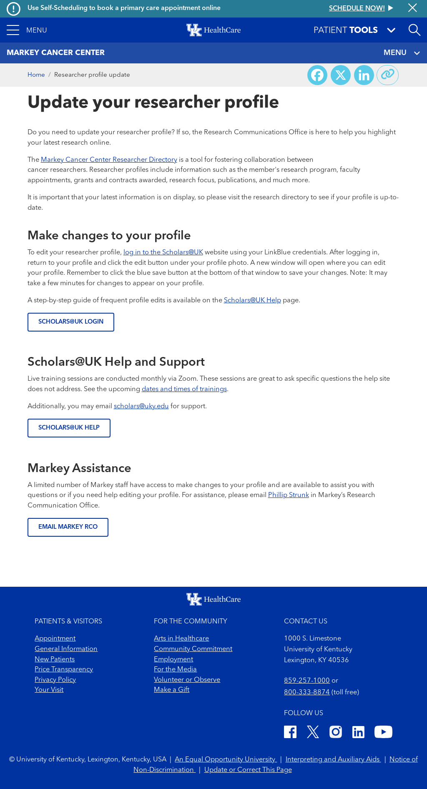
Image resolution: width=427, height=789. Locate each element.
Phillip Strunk (288, 495)
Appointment (55, 639)
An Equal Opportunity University (226, 759)
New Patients (55, 659)
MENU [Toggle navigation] (402, 53)
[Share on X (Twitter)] (340, 75)
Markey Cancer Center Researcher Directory (109, 160)
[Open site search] (414, 30)
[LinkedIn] (358, 733)
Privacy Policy (55, 680)
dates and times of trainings (184, 389)
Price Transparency (64, 669)
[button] (27, 30)
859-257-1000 (307, 681)
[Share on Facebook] (317, 75)
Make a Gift (171, 690)
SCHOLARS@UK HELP (69, 428)
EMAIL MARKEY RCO (68, 527)
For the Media (175, 669)
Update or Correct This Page (248, 770)
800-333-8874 (307, 692)
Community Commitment (193, 649)
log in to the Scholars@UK (163, 252)
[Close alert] (412, 8)
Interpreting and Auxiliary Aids (333, 759)
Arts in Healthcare (181, 639)
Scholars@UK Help (252, 300)
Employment (173, 659)
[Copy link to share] (388, 75)
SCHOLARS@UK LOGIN (70, 322)
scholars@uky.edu (141, 406)
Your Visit (49, 690)
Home (36, 75)
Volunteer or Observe (187, 680)
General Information (66, 649)
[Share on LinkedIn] (364, 75)
